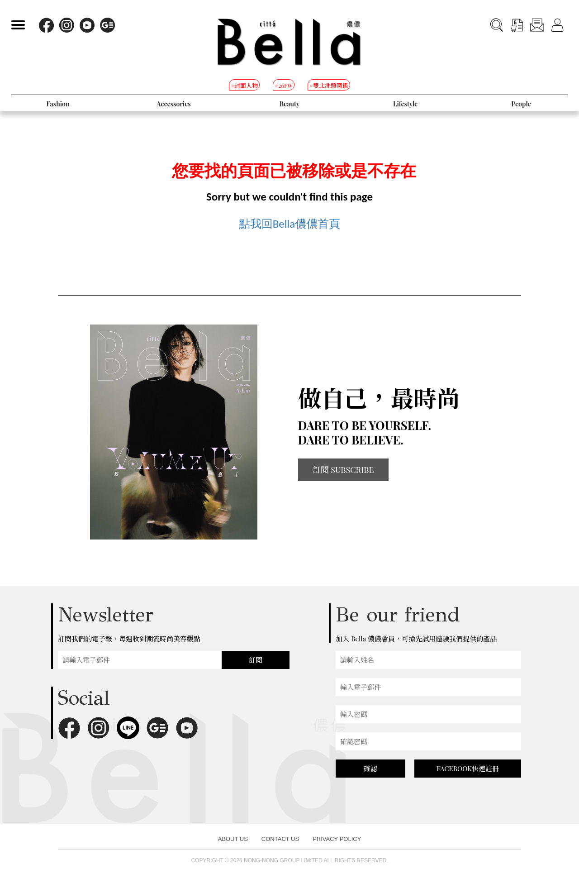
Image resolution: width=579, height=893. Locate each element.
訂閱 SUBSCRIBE (343, 469)
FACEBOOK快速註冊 (468, 768)
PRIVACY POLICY (337, 839)
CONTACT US (280, 839)
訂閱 (255, 659)
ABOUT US (233, 839)
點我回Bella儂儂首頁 (290, 224)
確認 (370, 768)
